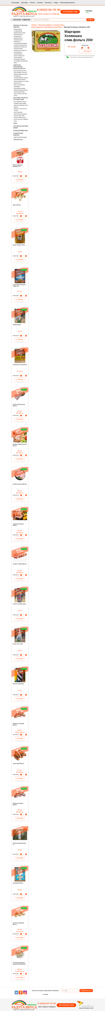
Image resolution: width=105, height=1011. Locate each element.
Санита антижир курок (19, 604)
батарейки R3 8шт (18, 883)
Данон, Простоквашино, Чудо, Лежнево (21, 106)
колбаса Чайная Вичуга (20, 564)
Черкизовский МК (18, 57)
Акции (56, 2)
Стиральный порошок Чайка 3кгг (19, 285)
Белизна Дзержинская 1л (19, 843)
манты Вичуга (17, 205)
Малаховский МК (18, 52)
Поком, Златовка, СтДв (19, 55)
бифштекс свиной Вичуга (18, 804)
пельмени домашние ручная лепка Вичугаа (19, 963)
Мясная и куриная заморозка (21, 90)
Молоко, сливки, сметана (20, 117)
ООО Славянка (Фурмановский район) (21, 62)
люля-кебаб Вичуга (18, 763)
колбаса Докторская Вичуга (19, 405)
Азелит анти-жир (18, 644)
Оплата (32, 2)
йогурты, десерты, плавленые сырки (21, 120)
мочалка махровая (18, 683)
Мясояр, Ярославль (18, 38)
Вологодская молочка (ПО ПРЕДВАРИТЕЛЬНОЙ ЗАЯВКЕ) (20, 102)
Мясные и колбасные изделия (20, 26)
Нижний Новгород (18, 39)
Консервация (17, 86)
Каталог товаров (21, 20)
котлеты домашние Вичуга (18, 923)
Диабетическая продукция (20, 137)
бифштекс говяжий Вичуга (18, 724)
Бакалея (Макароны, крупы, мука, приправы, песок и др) (20, 71)
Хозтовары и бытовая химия (20, 127)
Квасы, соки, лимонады (19, 84)
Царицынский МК (18, 29)
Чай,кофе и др (18, 139)
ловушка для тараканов (20, 364)
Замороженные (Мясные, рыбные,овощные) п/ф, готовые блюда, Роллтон (21, 81)
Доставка (24, 2)
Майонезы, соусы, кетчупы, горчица (20, 109)
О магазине (15, 2)
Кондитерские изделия (18, 134)
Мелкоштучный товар (19, 115)
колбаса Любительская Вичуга (20, 445)
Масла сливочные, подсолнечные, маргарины (20, 113)
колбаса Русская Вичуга (20, 484)
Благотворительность (67, 2)
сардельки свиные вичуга (18, 524)
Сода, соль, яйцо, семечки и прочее (20, 94)
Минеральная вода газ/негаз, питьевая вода (21, 75)
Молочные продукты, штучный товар (20, 98)
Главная (34, 25)
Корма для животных (20, 130)
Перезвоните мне (70, 12)
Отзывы (40, 2)
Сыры (15, 123)
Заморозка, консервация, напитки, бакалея (19, 66)
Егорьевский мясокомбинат (20, 43)
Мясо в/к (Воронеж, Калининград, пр (18, 35)
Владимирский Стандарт (20, 32)
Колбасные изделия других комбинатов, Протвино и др (20, 46)
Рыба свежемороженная (19, 88)
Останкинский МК (18, 31)
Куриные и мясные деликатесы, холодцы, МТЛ (20, 49)
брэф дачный (17, 324)
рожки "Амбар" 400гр (19, 245)
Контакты (48, 2)
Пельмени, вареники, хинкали (21, 77)
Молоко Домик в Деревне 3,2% (18, 165)
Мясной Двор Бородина (19, 59)
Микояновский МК (18, 54)
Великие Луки (17, 41)
